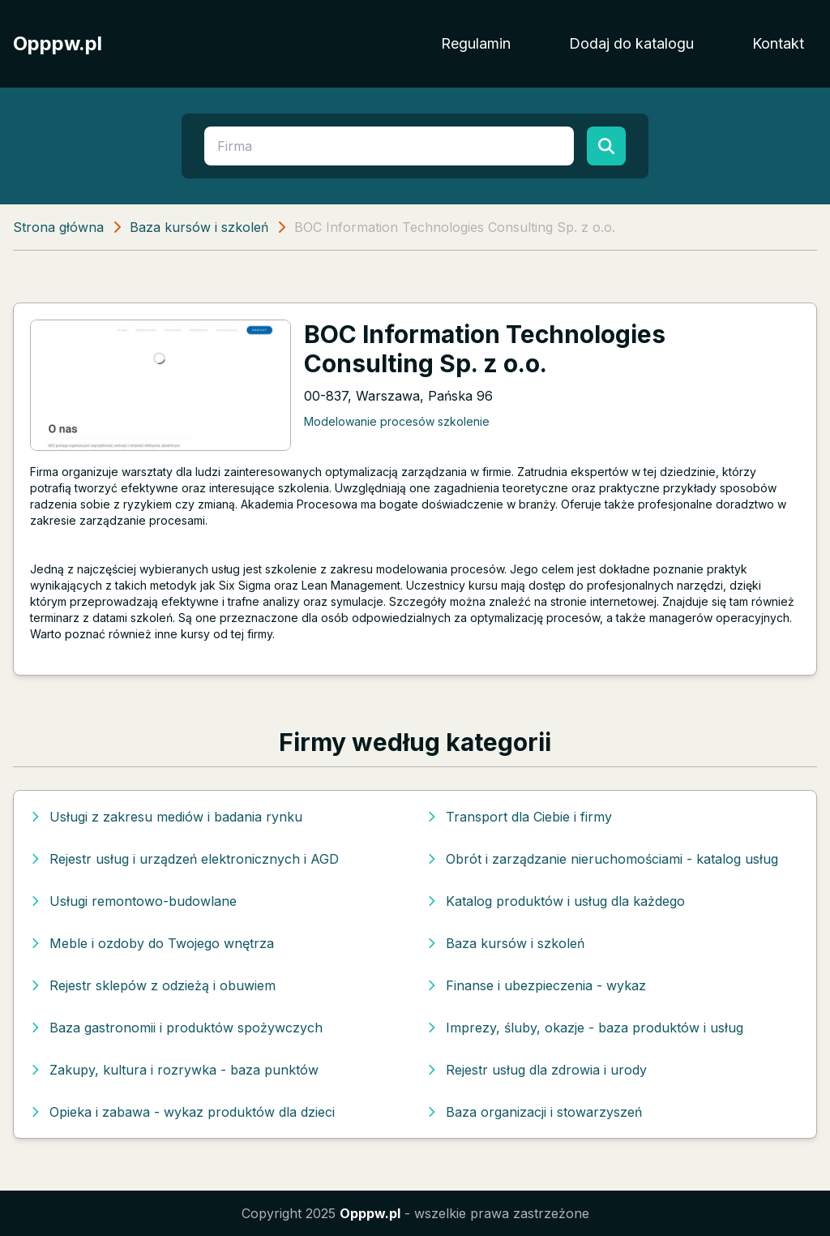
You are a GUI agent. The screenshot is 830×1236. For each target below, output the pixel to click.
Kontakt (778, 43)
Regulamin (476, 43)
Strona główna (58, 227)
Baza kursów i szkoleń (199, 227)
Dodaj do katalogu (631, 43)
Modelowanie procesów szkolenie (397, 421)
